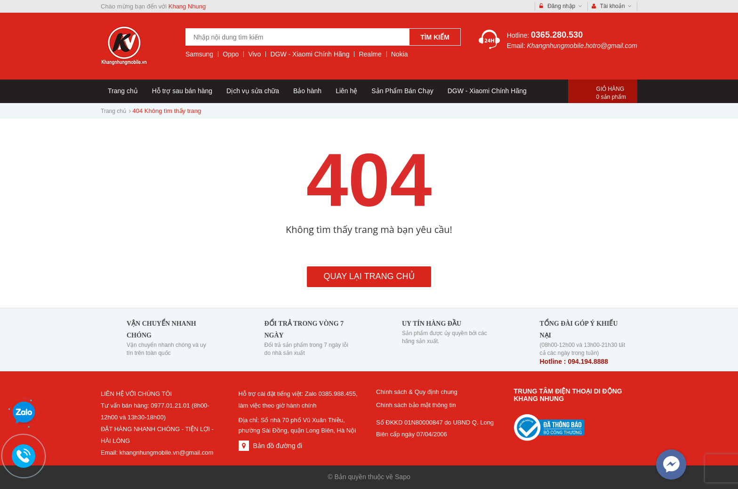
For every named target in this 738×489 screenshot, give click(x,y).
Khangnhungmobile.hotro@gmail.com (582, 45)
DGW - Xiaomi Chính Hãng (309, 54)
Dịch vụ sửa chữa (252, 91)
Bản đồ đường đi (277, 445)
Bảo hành (307, 91)
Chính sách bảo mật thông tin (416, 405)
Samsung (199, 54)
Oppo (231, 54)
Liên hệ (346, 91)
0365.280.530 (557, 35)
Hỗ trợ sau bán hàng (182, 91)
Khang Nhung (187, 6)
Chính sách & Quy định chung (416, 391)
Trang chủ (123, 91)
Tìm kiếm (434, 37)
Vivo (254, 54)
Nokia (399, 54)
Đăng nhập (561, 6)
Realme (370, 54)
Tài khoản (612, 6)
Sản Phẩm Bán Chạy (402, 91)
